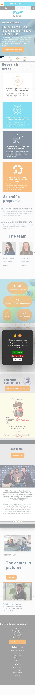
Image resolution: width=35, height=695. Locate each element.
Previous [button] (1, 252)
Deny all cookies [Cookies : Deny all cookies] (17, 356)
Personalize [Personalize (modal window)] (17, 360)
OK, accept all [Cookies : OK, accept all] (17, 353)
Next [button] (34, 252)
